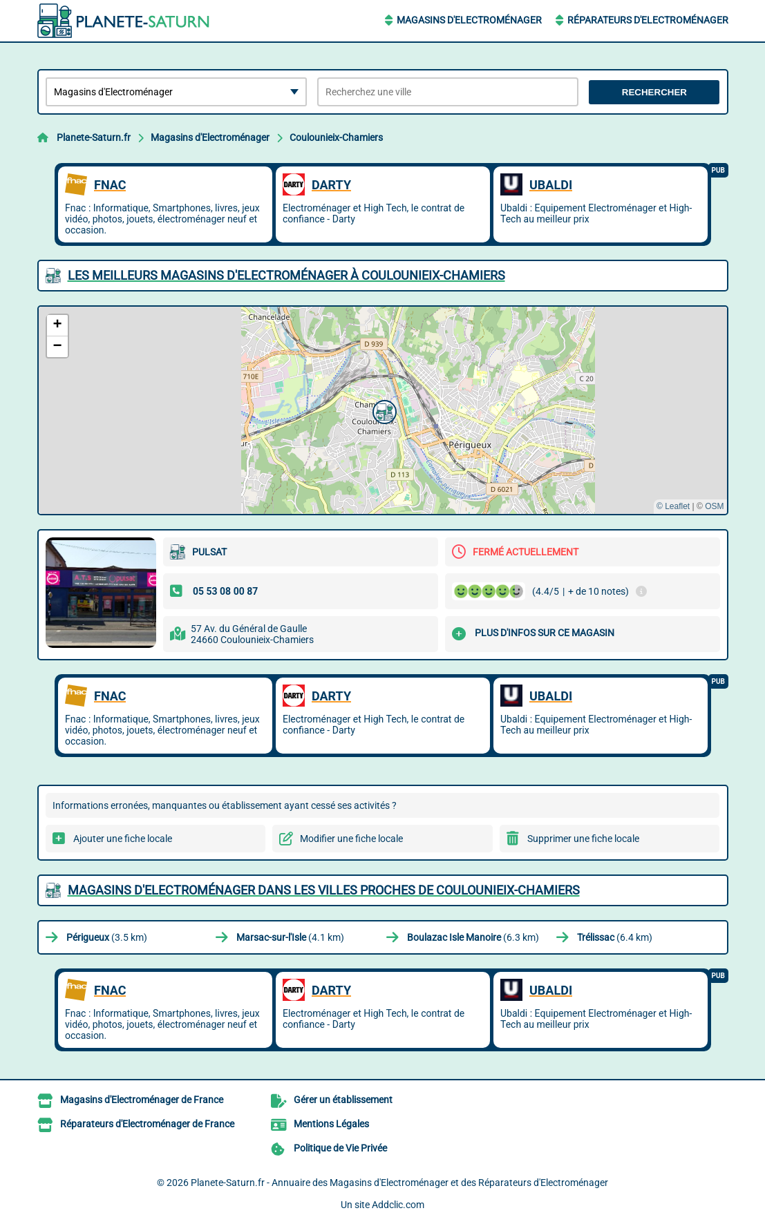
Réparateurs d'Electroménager (647, 20)
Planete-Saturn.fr (94, 137)
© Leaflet (673, 506)
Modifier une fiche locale (351, 838)
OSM (714, 506)
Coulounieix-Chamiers (336, 137)
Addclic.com (398, 1204)
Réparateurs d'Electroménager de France (147, 1123)
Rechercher (654, 92)
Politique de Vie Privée (340, 1148)
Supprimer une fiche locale (583, 838)
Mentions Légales (331, 1123)
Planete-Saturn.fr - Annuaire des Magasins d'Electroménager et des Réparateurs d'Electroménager (399, 1182)
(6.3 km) (473, 937)
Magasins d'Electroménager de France (141, 1099)
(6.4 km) (614, 937)
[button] (382, 410)
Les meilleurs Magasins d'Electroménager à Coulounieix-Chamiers (286, 275)
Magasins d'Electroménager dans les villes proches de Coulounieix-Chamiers (324, 890)
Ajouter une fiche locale (122, 838)
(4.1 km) (290, 937)
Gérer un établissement (343, 1099)
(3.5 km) (106, 937)
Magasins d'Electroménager (469, 20)
